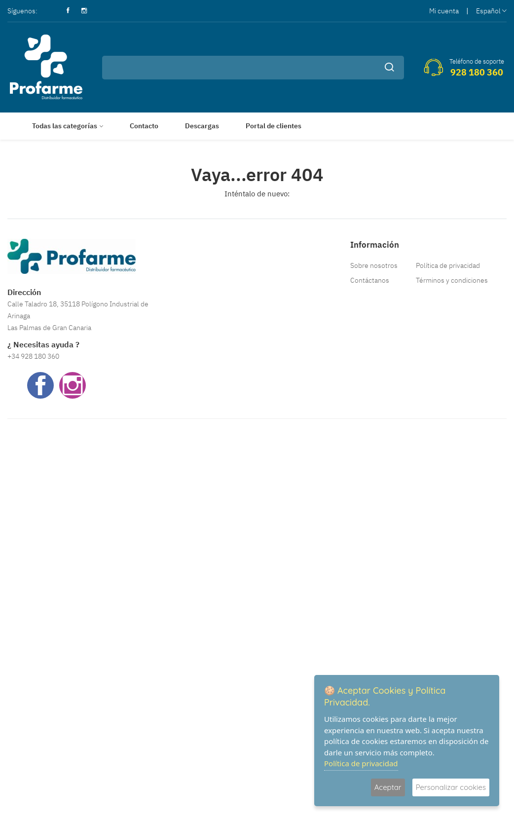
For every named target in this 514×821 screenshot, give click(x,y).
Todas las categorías (64, 125)
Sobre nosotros (374, 265)
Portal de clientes (273, 125)
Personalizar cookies (451, 787)
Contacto (144, 125)
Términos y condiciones (452, 280)
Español (491, 10)
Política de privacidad (448, 265)
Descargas (202, 125)
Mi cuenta (444, 10)
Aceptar (388, 787)
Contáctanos (369, 280)
